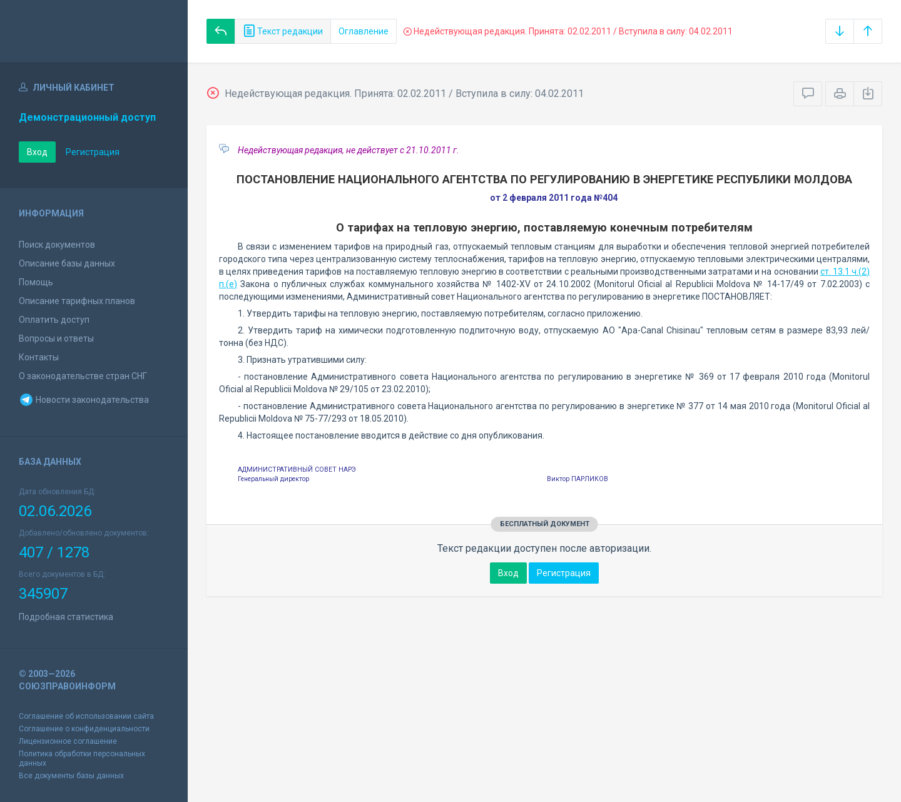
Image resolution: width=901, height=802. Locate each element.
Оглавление (364, 31)
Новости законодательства (84, 399)
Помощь (36, 282)
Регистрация (93, 152)
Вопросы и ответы (56, 338)
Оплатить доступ (54, 320)
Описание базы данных (67, 263)
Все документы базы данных (71, 775)
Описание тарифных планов (77, 301)
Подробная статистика (66, 617)
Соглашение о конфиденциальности (84, 728)
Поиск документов (57, 245)
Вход (37, 152)
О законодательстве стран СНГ (83, 376)
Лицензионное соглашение (68, 741)
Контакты (39, 357)
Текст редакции (283, 31)
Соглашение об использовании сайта (86, 716)
